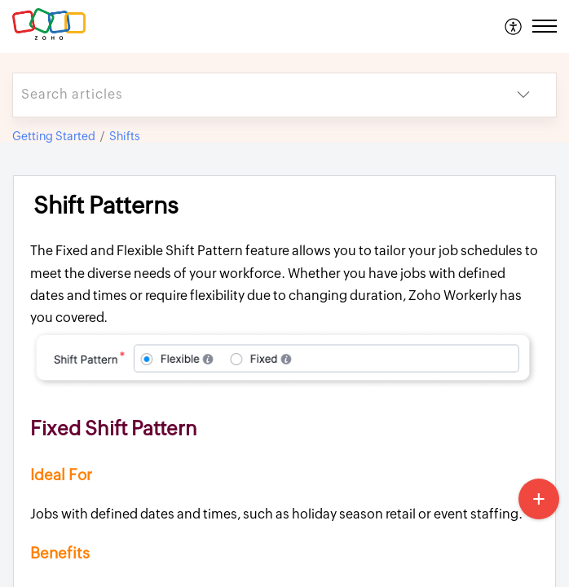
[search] (252, 95)
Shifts (124, 136)
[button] (514, 26)
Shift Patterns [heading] (106, 205)
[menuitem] (514, 26)
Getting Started (53, 136)
